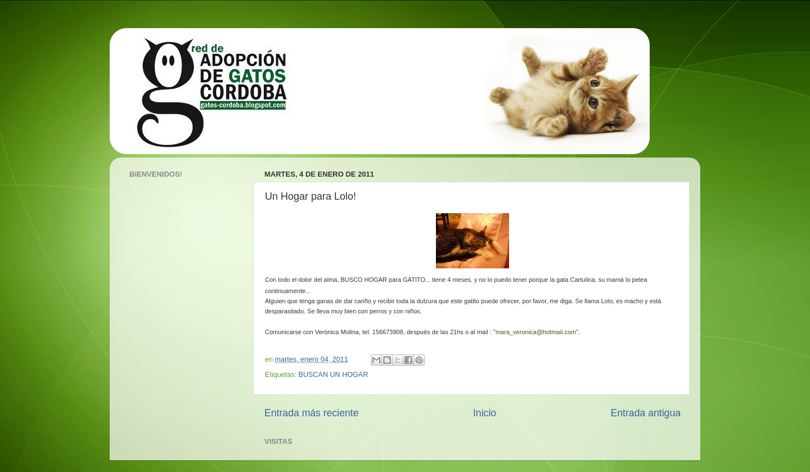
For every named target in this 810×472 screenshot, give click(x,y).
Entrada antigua (646, 413)
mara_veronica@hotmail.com (536, 332)
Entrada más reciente (311, 413)
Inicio (484, 413)
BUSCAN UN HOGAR (333, 375)
